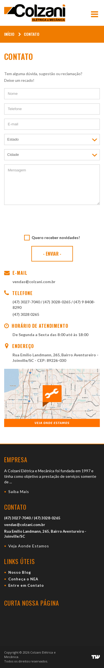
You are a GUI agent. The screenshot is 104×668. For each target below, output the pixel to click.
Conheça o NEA (23, 579)
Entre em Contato (26, 585)
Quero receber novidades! (56, 237)
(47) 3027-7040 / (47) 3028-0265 (41, 301)
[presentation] (52, 220)
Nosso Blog (19, 572)
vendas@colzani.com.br (33, 281)
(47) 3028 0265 (25, 314)
